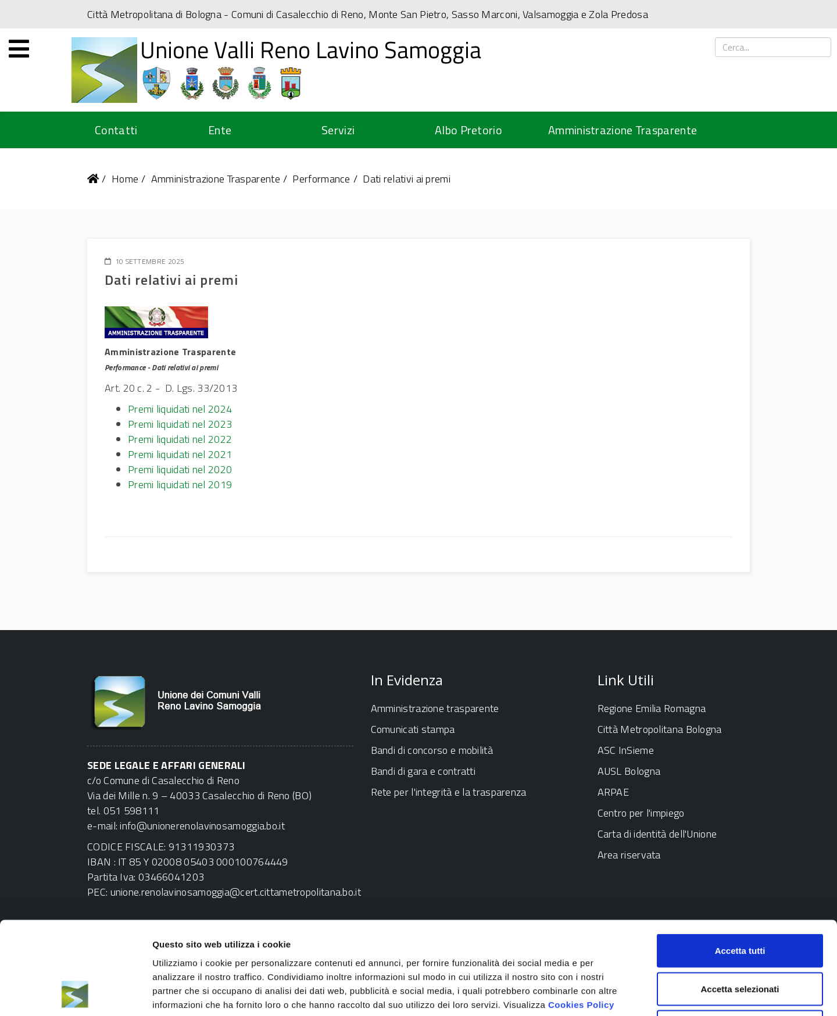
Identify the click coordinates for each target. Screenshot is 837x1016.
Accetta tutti (740, 863)
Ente (219, 130)
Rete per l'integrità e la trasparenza (449, 792)
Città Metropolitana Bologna (660, 729)
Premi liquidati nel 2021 (180, 454)
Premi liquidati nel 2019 (180, 484)
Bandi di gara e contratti (423, 771)
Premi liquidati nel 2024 (180, 409)
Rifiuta (740, 940)
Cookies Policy (581, 917)
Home (125, 179)
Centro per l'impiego (641, 813)
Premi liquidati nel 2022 (180, 439)
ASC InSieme (626, 750)
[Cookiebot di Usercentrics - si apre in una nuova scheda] (75, 993)
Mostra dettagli (611, 993)
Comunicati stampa (413, 729)
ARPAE (613, 792)
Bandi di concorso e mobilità (432, 750)
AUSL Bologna (629, 771)
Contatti (116, 130)
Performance (321, 179)
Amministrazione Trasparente (622, 130)
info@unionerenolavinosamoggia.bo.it (202, 825)
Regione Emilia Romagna (652, 708)
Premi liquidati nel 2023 (180, 424)
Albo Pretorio (468, 130)
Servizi (338, 130)
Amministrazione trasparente (435, 708)
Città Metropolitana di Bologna (154, 14)
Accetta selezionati (739, 902)
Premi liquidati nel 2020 (180, 469)
